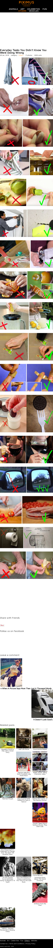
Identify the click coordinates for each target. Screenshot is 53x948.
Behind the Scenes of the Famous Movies (40, 799)
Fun (45, 9)
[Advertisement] (26, 31)
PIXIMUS (26, 2)
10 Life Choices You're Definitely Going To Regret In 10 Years (7, 880)
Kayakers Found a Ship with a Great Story (8, 750)
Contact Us (4, 943)
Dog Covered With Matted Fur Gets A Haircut (23, 800)
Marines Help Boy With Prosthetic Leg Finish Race (24, 774)
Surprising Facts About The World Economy (40, 879)
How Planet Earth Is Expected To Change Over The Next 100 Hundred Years (8, 852)
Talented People (7, 799)
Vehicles (34, 11)
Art (23, 9)
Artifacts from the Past (40, 904)
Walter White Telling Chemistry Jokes (40, 773)
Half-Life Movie (24, 749)
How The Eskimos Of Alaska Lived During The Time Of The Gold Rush (23, 880)
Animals (13, 9)
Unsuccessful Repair (40, 749)
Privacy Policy (30, 943)
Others (22, 11)
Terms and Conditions (16, 943)
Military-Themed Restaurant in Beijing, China (7, 929)
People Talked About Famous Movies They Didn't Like (40, 824)
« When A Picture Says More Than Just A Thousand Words (26, 688)
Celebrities (33, 9)
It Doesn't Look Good (42, 719)
